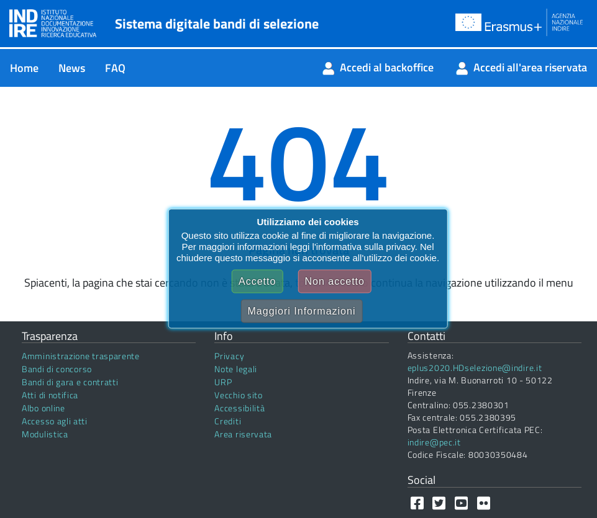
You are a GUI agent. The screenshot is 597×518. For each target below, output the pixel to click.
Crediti (227, 420)
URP (223, 381)
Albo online (43, 407)
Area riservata (243, 433)
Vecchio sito (238, 394)
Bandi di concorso (57, 368)
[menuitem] (24, 68)
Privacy (229, 355)
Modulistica (45, 433)
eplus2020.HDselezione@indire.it (475, 367)
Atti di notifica (50, 394)
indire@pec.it (434, 442)
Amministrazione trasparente (81, 355)
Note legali (235, 368)
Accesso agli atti (55, 420)
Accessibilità (239, 407)
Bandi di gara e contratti (70, 381)
